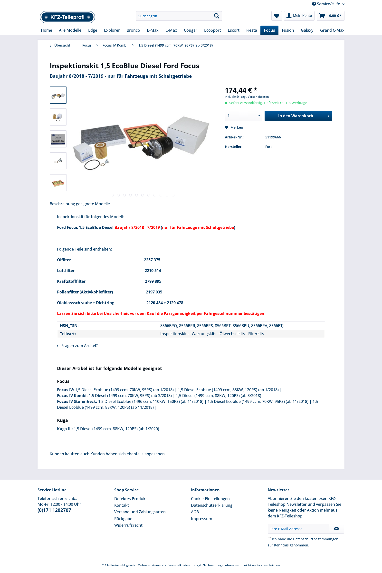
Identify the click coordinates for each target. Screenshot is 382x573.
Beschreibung (62, 203)
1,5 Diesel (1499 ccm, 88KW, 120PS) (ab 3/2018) (218, 395)
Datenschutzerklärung (211, 505)
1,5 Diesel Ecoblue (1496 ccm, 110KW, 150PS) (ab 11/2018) (150, 401)
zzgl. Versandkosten (255, 97)
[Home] (47, 30)
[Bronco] (133, 30)
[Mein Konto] (299, 16)
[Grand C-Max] (332, 30)
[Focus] (269, 30)
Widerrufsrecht (128, 525)
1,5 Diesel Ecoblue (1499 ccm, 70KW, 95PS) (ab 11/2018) (258, 401)
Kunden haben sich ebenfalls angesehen (127, 453)
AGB (195, 512)
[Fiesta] (251, 30)
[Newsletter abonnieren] (336, 529)
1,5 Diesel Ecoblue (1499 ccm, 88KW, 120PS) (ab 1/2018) (228, 389)
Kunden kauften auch (69, 453)
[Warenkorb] (330, 16)
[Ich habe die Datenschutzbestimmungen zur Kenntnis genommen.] (269, 538)
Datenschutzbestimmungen (315, 539)
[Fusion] (287, 30)
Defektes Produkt (130, 498)
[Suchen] (217, 16)
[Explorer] (112, 30)
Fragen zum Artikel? (77, 345)
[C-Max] (171, 30)
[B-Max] (152, 30)
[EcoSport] (212, 30)
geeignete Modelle (93, 203)
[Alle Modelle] (70, 30)
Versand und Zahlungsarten (140, 512)
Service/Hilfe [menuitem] (326, 4)
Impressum (201, 518)
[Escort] (233, 30)
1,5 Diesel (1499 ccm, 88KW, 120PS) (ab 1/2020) (116, 428)
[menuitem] (179, 18)
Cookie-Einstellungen (210, 498)
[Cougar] (191, 30)
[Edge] (93, 30)
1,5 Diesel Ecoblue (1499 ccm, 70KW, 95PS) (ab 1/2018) (124, 389)
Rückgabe (123, 518)
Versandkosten (179, 565)
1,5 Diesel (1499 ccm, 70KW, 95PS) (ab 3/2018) (130, 395)
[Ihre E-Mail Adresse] (298, 529)
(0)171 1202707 (54, 510)
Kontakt (121, 505)
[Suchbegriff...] (179, 16)
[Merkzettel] (276, 16)
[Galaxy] (307, 30)
